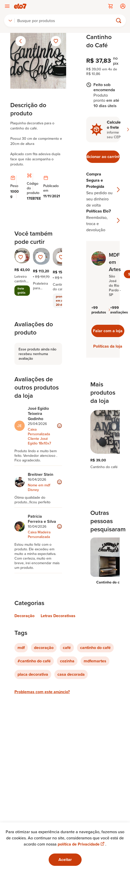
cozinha (67, 661)
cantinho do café (95, 648)
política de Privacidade (81, 844)
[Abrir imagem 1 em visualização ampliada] (38, 61)
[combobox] (10, 20)
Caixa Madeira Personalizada (39, 534)
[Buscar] (66, 20)
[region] (103, 442)
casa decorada (71, 674)
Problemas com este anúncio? (42, 692)
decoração (44, 648)
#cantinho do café (34, 661)
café (67, 648)
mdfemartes (95, 661)
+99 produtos (100, 309)
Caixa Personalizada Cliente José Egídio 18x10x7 (39, 436)
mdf (21, 648)
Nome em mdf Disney (39, 487)
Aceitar (65, 859)
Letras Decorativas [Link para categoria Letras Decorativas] (58, 616)
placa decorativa (33, 674)
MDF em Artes (115, 262)
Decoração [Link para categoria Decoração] (24, 616)
